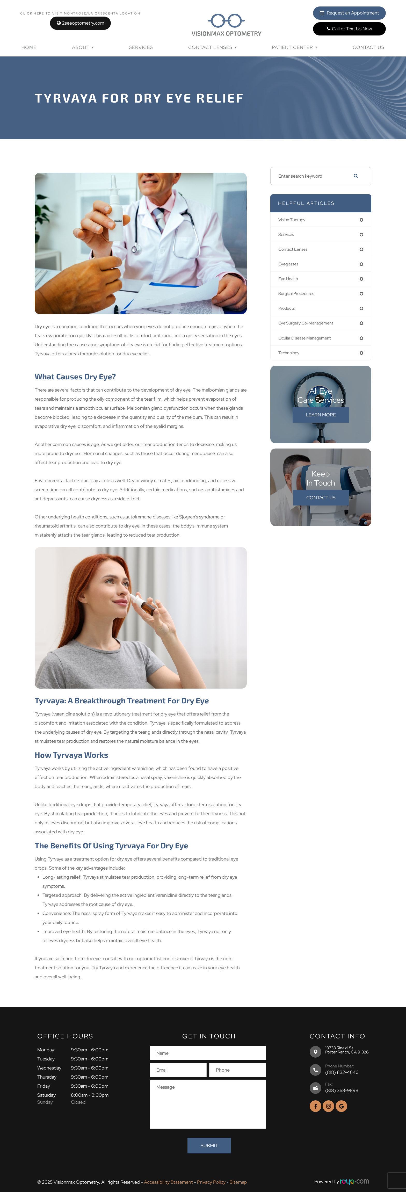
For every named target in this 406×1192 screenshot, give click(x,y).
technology (290, 357)
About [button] (83, 47)
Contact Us (369, 47)
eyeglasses (289, 266)
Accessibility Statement (168, 1181)
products (287, 312)
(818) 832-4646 (341, 1072)
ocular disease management (308, 342)
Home (29, 47)
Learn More (321, 420)
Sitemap (238, 1181)
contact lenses (294, 251)
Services (141, 47)
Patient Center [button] (294, 47)
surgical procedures (298, 296)
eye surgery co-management (309, 327)
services (287, 235)
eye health (289, 281)
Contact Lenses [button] (212, 47)
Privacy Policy (211, 1181)
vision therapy (293, 220)
